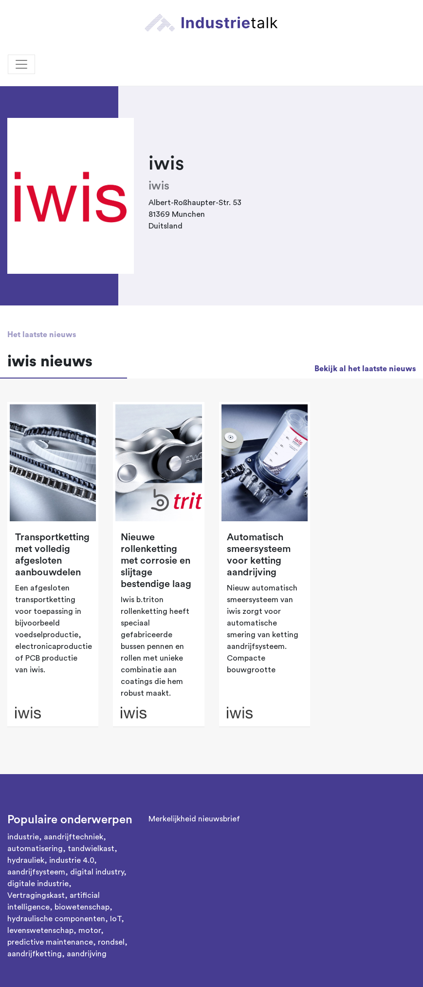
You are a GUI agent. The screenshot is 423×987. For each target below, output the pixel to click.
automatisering (35, 849)
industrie (23, 837)
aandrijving (87, 954)
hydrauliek (25, 860)
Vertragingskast (36, 895)
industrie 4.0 (71, 860)
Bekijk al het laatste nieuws (365, 369)
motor (89, 930)
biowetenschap (82, 907)
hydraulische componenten (56, 919)
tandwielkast (91, 849)
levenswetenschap (40, 930)
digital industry (97, 872)
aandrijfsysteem (36, 872)
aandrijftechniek (73, 837)
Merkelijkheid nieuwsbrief (194, 819)
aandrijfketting (34, 954)
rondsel (111, 942)
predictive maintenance (50, 942)
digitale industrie (38, 884)
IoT (115, 919)
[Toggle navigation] (21, 64)
